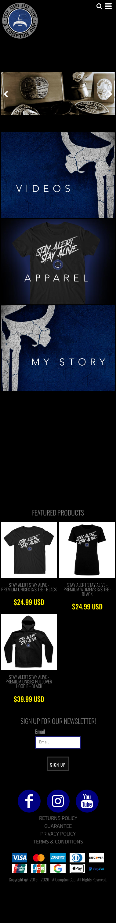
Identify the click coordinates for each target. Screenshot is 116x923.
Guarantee (58, 826)
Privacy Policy (58, 834)
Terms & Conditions (58, 842)
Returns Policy (58, 818)
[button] (58, 175)
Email (40, 731)
